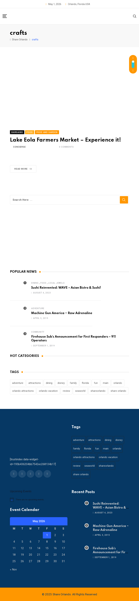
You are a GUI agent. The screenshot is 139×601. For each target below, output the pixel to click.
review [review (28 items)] (66, 390)
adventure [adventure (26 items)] (17, 383)
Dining (35, 283)
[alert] (38, 500)
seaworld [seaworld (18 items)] (80, 390)
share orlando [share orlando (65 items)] (118, 390)
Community (37, 332)
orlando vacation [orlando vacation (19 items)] (48, 390)
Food (43, 283)
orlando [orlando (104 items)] (117, 383)
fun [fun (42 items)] (96, 383)
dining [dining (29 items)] (49, 383)
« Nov (13, 569)
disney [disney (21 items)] (61, 383)
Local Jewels (56, 283)
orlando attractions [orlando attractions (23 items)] (23, 390)
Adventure (37, 308)
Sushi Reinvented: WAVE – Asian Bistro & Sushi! (66, 287)
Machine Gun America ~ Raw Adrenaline (61, 313)
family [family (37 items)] (73, 383)
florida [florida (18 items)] (85, 383)
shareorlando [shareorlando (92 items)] (98, 390)
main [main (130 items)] (105, 383)
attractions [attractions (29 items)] (34, 383)
